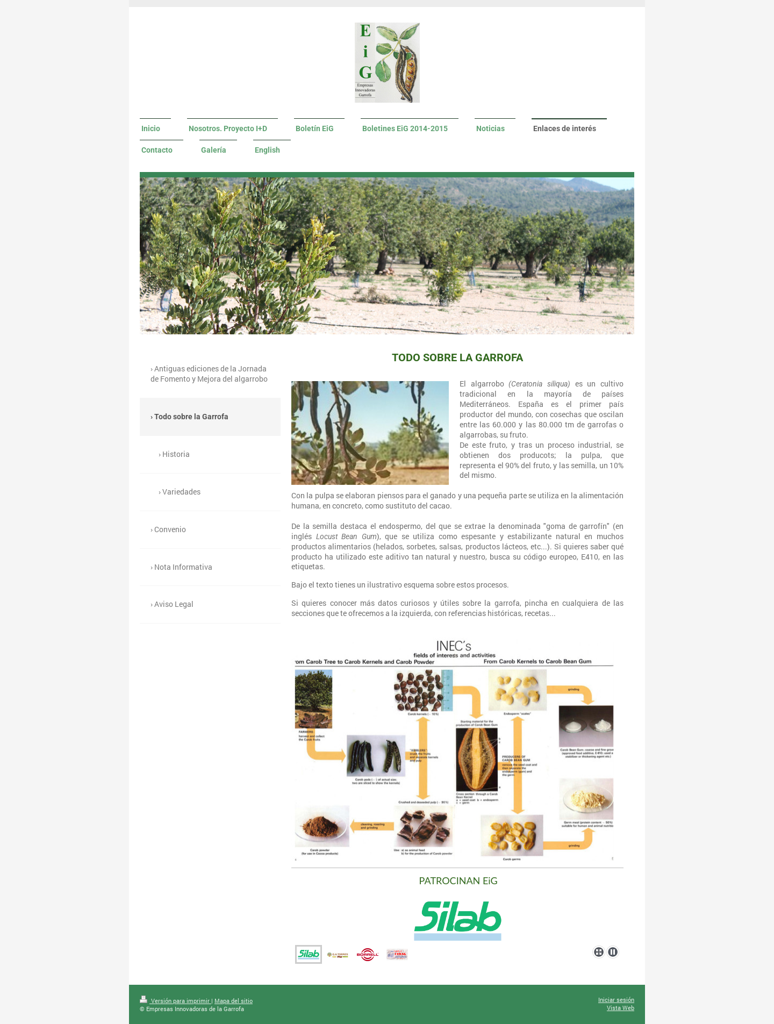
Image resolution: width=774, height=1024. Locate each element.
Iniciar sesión (616, 1000)
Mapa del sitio (233, 1001)
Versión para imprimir (175, 1001)
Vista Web (620, 1008)
